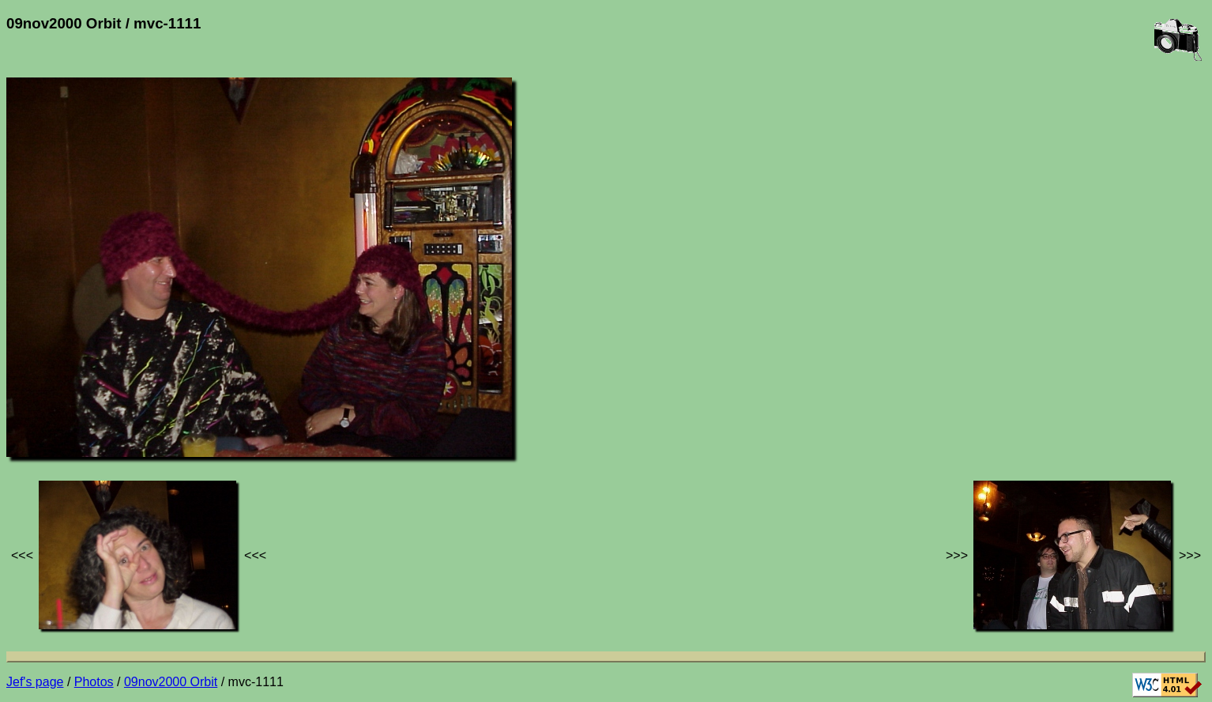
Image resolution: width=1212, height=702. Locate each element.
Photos (94, 682)
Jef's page (34, 682)
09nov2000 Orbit (170, 682)
